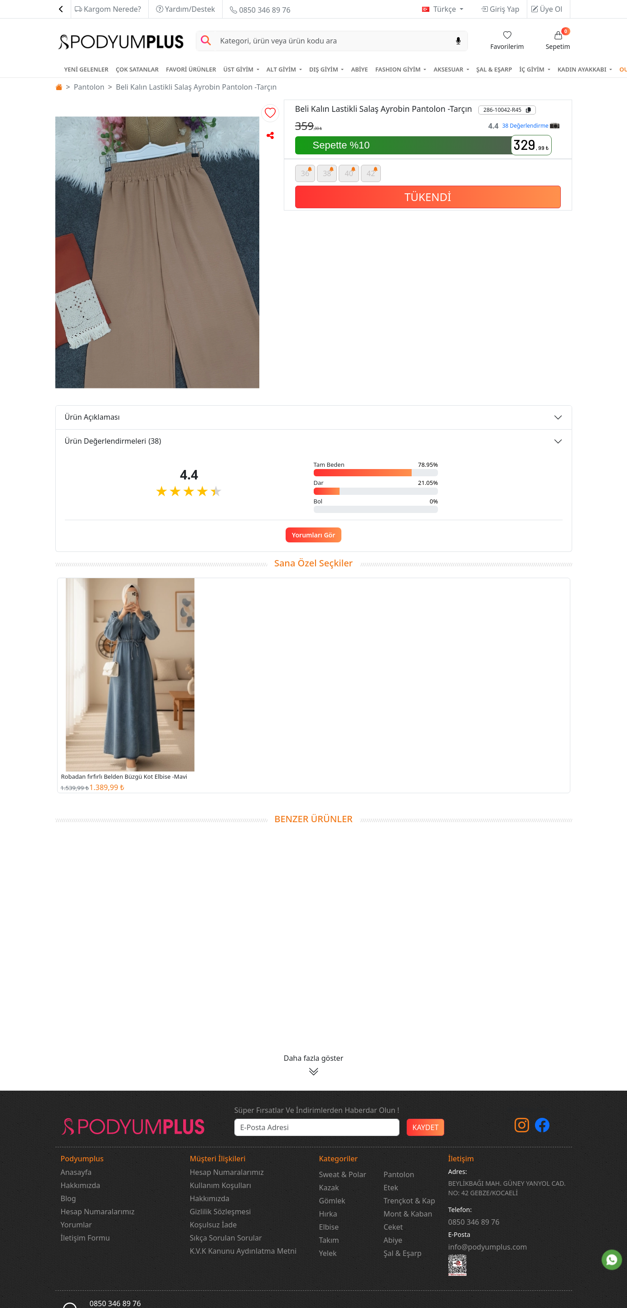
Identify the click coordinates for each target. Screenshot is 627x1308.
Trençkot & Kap (409, 1201)
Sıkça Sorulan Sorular (226, 1238)
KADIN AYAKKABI (583, 69)
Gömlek (332, 1201)
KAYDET (426, 1127)
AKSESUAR (449, 69)
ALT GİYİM (282, 69)
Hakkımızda (80, 1185)
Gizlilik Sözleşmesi (220, 1212)
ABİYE (359, 69)
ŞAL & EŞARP (494, 69)
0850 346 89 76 (260, 10)
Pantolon (89, 87)
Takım (329, 1240)
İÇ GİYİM (532, 69)
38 (328, 171)
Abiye (393, 1240)
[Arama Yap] (205, 41)
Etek (391, 1188)
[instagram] (522, 1128)
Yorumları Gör (313, 535)
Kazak (329, 1188)
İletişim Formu (85, 1238)
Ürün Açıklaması (92, 417)
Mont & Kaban (408, 1214)
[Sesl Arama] (458, 41)
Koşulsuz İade (213, 1225)
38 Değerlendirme (530, 125)
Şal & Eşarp (403, 1253)
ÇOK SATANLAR (137, 69)
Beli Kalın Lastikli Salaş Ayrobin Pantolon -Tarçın (196, 87)
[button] (270, 113)
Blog (68, 1198)
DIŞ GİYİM (324, 69)
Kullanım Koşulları (220, 1185)
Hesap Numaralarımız (98, 1212)
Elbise (329, 1227)
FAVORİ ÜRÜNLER (191, 69)
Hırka (328, 1214)
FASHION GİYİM (399, 69)
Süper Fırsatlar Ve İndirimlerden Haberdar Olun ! (316, 1110)
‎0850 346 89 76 (474, 1222)
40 (350, 171)
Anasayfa (76, 1172)
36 (306, 171)
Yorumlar (76, 1225)
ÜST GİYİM (239, 69)
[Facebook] (542, 1128)
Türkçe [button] (445, 9)
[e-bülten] (316, 1127)
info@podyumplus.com (487, 1247)
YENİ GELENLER (86, 69)
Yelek (328, 1253)
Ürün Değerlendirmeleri (113, 441)
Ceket (393, 1227)
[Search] (332, 41)
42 (372, 171)
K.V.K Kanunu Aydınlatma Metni (243, 1251)
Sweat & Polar (342, 1174)
